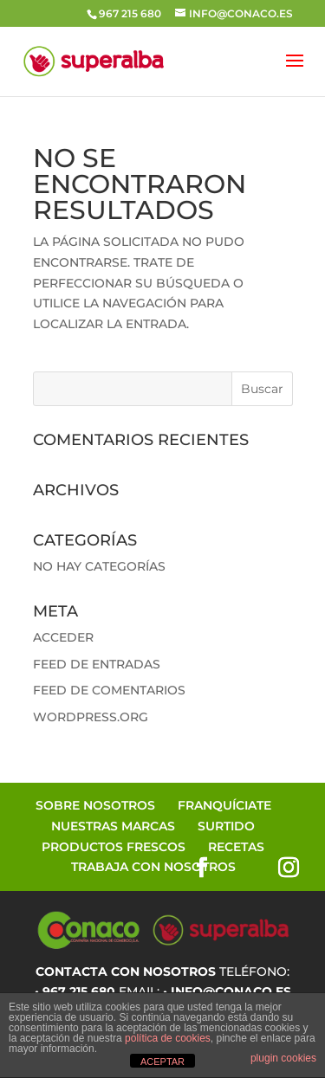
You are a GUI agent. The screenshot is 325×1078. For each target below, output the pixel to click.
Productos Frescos (113, 847)
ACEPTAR (162, 1061)
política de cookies (168, 1038)
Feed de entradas (96, 664)
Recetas (236, 847)
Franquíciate (224, 805)
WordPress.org (90, 717)
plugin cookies (283, 1058)
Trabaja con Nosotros (153, 867)
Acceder (63, 637)
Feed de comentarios (109, 690)
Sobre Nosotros (95, 805)
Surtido (226, 826)
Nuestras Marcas (113, 826)
